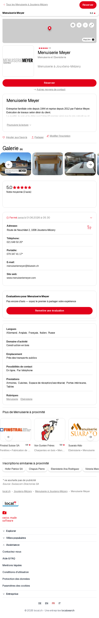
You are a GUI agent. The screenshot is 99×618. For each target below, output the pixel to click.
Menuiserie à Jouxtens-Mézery (51, 491)
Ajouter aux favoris (16, 137)
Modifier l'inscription (58, 136)
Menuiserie (12, 399)
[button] (49, 28)
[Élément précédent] (8, 164)
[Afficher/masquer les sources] (93, 39)
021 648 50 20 (15, 242)
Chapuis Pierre (37, 469)
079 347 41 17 (15, 254)
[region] (49, 31)
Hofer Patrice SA (14, 469)
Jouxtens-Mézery (23, 491)
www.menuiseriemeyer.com (21, 278)
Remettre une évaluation (49, 310)
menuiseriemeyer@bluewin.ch (23, 266)
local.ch (6, 491)
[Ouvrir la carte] (89, 227)
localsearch (67, 610)
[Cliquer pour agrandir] (15, 164)
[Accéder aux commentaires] (93, 13)
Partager (37, 137)
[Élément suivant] (90, 164)
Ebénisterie (26, 399)
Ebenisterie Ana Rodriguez (65, 469)
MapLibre (87, 40)
